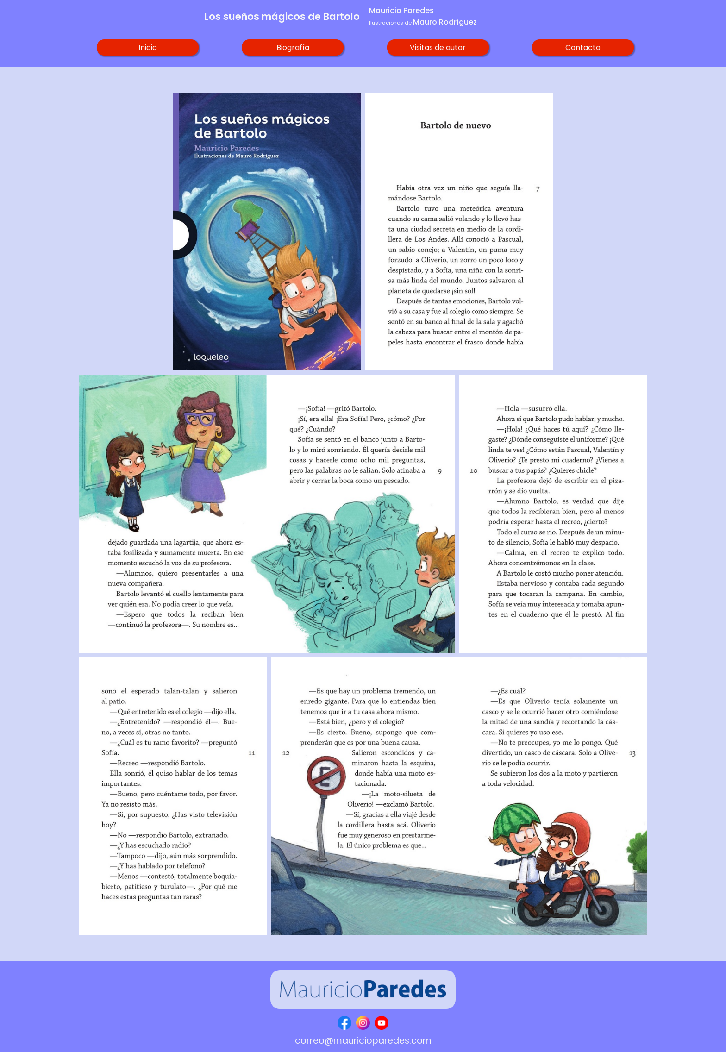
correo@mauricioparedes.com (363, 1040)
